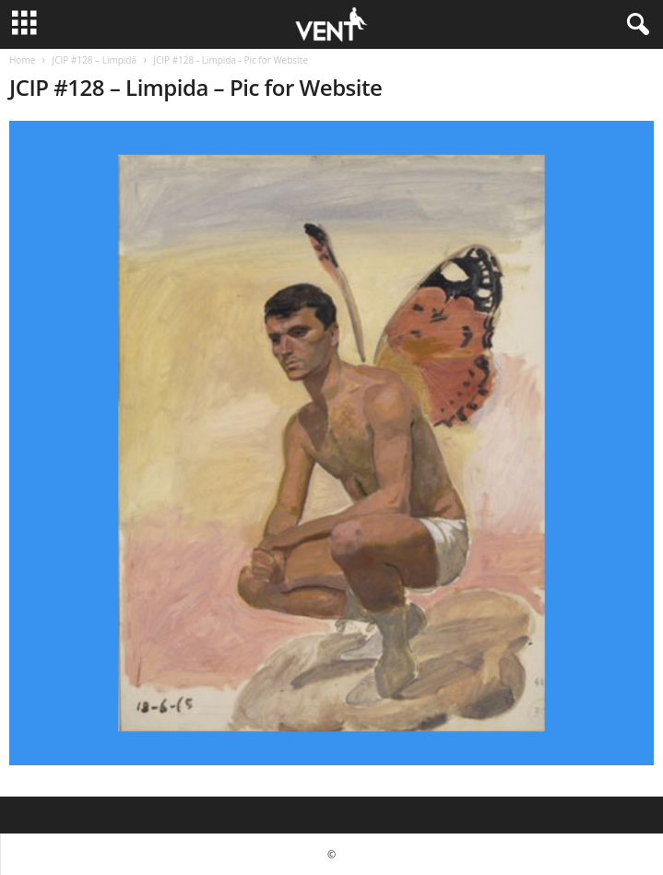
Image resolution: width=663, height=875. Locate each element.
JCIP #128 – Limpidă (94, 59)
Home (22, 59)
